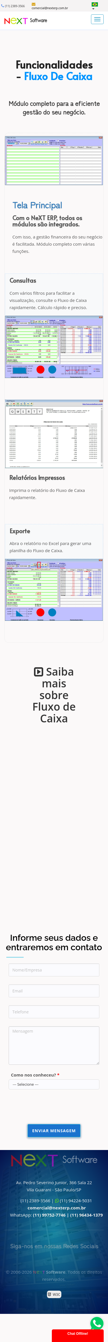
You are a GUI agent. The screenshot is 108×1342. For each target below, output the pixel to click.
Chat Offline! (77, 1334)
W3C (55, 1294)
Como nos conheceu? (35, 1075)
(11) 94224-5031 (76, 1200)
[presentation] (52, 1108)
